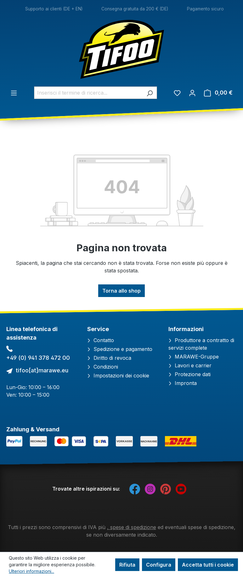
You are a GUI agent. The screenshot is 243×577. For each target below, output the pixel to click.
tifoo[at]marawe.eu (42, 370)
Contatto (100, 340)
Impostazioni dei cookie (118, 375)
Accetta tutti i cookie (208, 565)
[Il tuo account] (192, 92)
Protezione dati (189, 374)
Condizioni (102, 367)
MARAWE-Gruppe (193, 356)
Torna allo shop (121, 291)
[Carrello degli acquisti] (218, 92)
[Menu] (13, 92)
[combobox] (88, 92)
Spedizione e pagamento (119, 349)
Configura (158, 565)
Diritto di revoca (109, 358)
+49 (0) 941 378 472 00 (38, 357)
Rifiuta (127, 565)
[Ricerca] (149, 92)
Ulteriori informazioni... (31, 571)
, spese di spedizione (131, 527)
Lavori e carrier (190, 365)
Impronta (182, 383)
